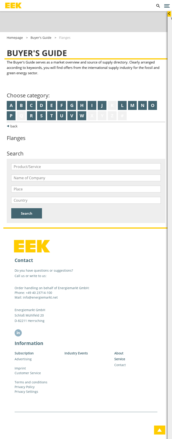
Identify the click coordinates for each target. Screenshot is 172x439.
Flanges (65, 37)
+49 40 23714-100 (39, 292)
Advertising (23, 359)
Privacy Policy (25, 387)
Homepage (15, 37)
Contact (120, 365)
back (14, 126)
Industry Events (76, 353)
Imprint (20, 368)
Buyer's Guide (41, 37)
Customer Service (28, 373)
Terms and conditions (31, 382)
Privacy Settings (26, 391)
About (118, 353)
